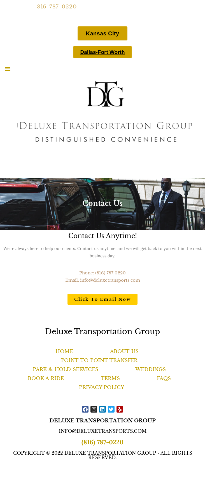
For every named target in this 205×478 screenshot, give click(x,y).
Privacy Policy (101, 387)
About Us (124, 351)
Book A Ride (46, 378)
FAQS (164, 378)
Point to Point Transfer (99, 360)
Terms (110, 378)
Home (64, 351)
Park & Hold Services (65, 369)
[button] (7, 68)
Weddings (150, 369)
